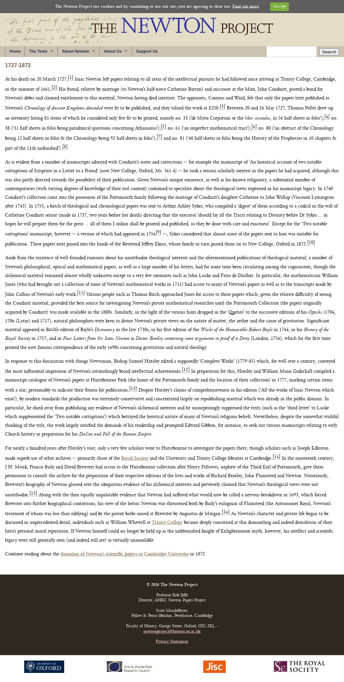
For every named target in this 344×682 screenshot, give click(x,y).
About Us (113, 51)
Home (14, 51)
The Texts (38, 51)
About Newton (75, 51)
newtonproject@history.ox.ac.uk (172, 632)
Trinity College (167, 522)
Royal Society (134, 458)
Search (329, 51)
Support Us (147, 51)
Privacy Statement (172, 642)
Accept (279, 6)
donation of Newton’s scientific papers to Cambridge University (124, 554)
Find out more (245, 6)
